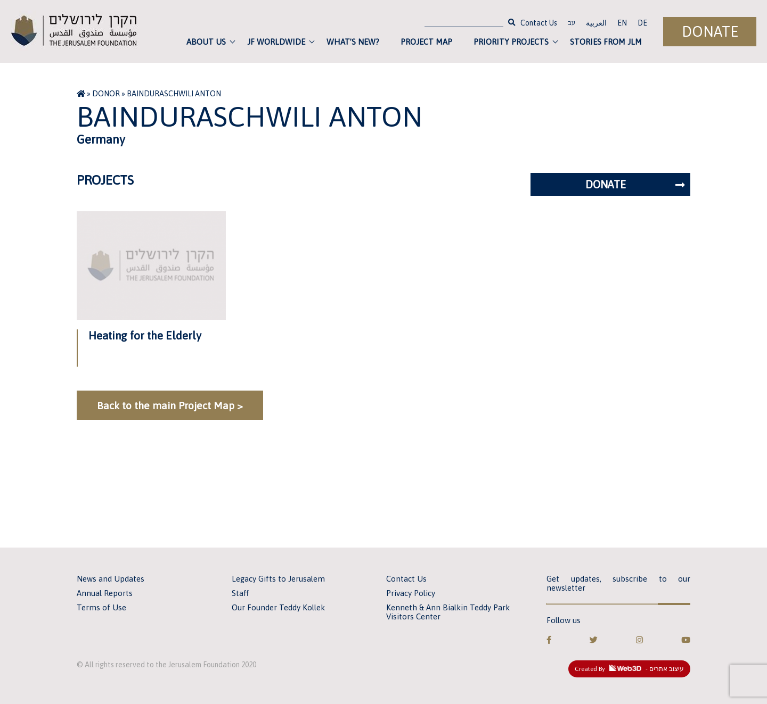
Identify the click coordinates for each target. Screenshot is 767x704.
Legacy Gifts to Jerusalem (278, 578)
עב (571, 24)
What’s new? (353, 41)
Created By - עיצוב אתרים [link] (629, 669)
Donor (106, 93)
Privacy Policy (410, 593)
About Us (206, 41)
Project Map (426, 41)
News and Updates (110, 578)
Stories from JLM (606, 41)
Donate (710, 31)
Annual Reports (105, 593)
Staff (240, 593)
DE (642, 23)
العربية (596, 23)
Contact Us (538, 23)
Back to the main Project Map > (170, 405)
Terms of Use (101, 607)
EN (622, 23)
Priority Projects (511, 41)
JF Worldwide (276, 41)
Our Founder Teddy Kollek (278, 607)
